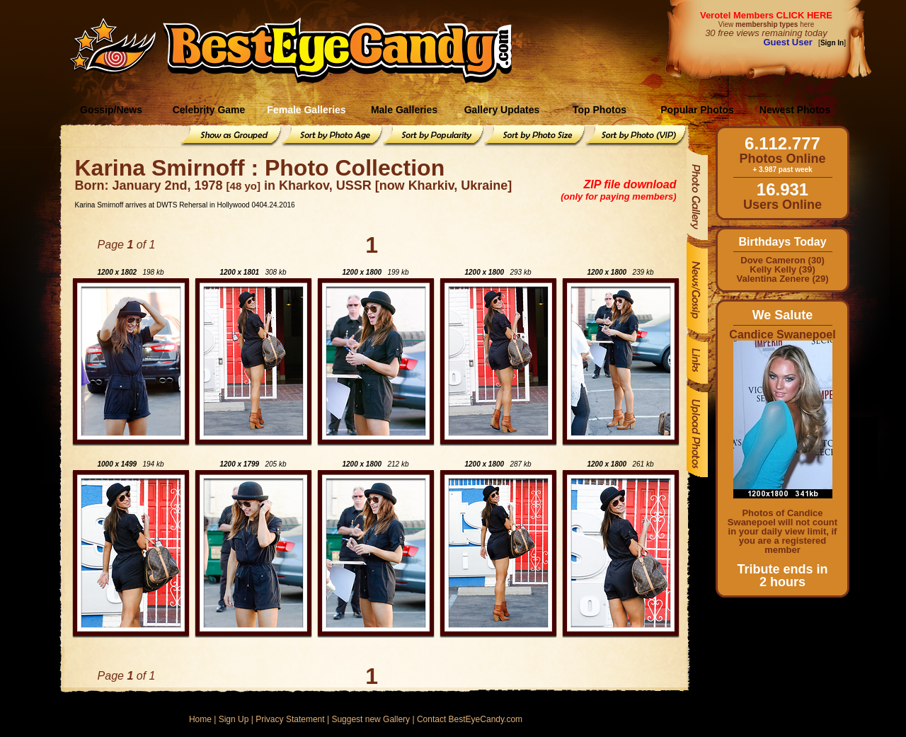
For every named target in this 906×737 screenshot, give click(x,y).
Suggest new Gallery (370, 719)
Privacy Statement (290, 719)
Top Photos (599, 109)
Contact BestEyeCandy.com (469, 719)
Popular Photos (696, 109)
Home (200, 719)
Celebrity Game (209, 109)
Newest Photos (794, 109)
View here (766, 24)
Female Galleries (306, 109)
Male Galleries (404, 109)
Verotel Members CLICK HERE (766, 15)
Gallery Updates (502, 109)
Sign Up (234, 719)
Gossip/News (111, 109)
